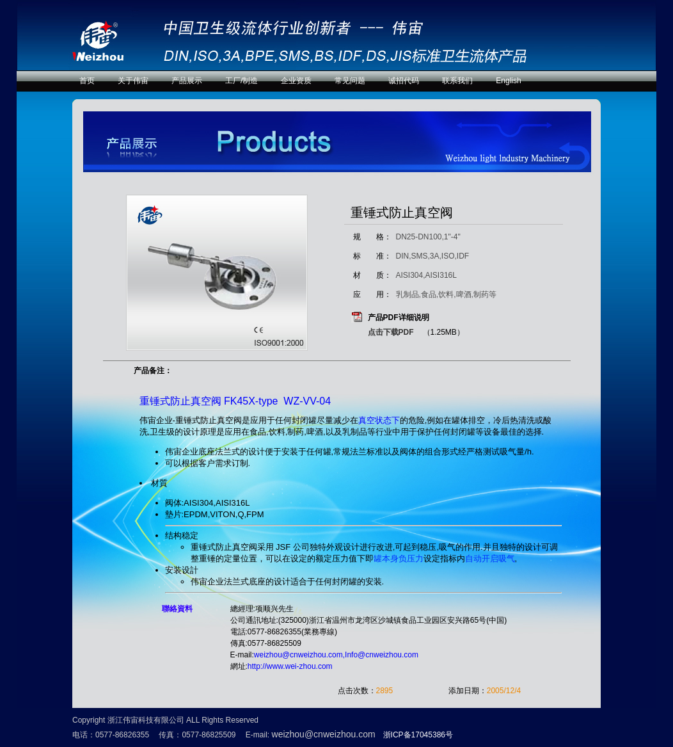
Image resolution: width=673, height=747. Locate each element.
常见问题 (350, 80)
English (508, 80)
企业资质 (296, 80)
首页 (87, 80)
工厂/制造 (241, 80)
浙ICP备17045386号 (418, 734)
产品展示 (186, 80)
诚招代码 (403, 80)
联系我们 (457, 80)
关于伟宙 (133, 80)
